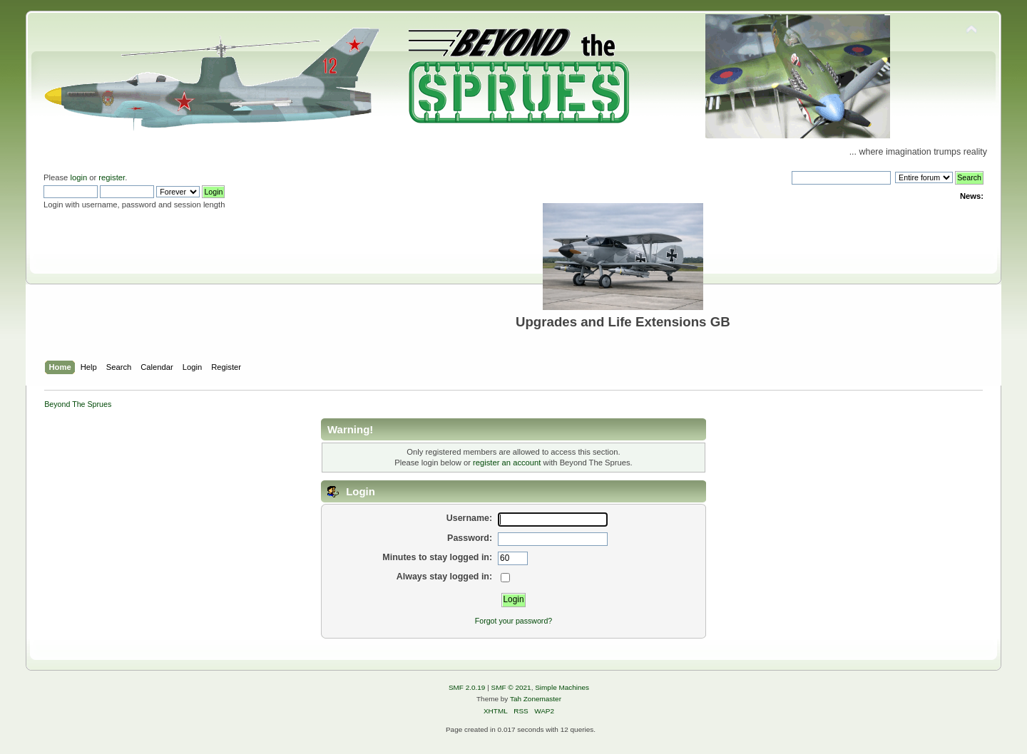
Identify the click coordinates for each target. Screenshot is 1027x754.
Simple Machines (562, 687)
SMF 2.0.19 (467, 687)
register (111, 177)
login (78, 177)
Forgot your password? (513, 620)
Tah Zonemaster (535, 699)
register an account (507, 462)
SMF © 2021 (511, 687)
